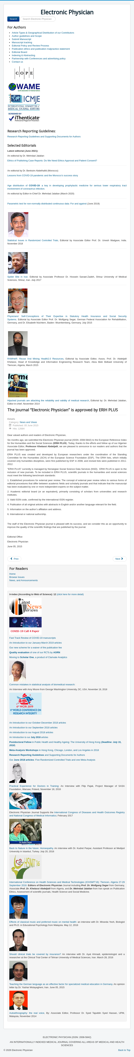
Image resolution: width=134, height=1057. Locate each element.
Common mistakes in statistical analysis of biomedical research (41, 684)
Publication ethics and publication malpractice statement (41, 49)
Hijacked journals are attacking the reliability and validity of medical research (48, 400)
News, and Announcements (23, 580)
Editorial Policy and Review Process (30, 45)
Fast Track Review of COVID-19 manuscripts (32, 638)
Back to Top (124, 1050)
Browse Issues (17, 577)
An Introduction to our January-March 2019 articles (35, 642)
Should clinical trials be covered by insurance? (35, 954)
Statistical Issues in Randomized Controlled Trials (32, 240)
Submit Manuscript (21, 39)
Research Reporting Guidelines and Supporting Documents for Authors (44, 136)
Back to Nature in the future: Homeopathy (31, 848)
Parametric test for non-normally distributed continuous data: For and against (47, 203)
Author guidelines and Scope (27, 36)
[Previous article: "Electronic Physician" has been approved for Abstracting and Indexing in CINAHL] (14, 559)
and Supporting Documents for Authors (47, 755)
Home (12, 574)
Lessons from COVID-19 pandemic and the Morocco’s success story (42, 175)
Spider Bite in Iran (17, 276)
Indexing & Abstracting (23, 55)
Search (13, 19)
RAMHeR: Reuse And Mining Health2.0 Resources (35, 358)
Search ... (19, 16)
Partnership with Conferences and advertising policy (38, 58)
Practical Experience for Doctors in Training (33, 786)
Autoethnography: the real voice (26, 1013)
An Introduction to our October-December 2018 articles (37, 722)
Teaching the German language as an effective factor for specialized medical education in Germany (60, 984)
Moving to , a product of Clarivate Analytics (38, 657)
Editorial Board (19, 52)
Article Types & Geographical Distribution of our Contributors (43, 32)
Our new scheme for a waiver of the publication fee (35, 647)
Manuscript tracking (22, 42)
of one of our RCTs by (34, 652)
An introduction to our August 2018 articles (31, 732)
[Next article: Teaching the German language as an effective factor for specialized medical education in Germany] (120, 559)
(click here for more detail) (70, 594)
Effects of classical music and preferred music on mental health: (43, 922)
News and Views (28, 422)
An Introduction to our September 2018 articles (33, 727)
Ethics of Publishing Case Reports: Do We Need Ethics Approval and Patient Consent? (52, 160)
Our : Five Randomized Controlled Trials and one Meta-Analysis (52, 759)
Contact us (17, 61)
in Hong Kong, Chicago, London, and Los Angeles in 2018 (54, 750)
